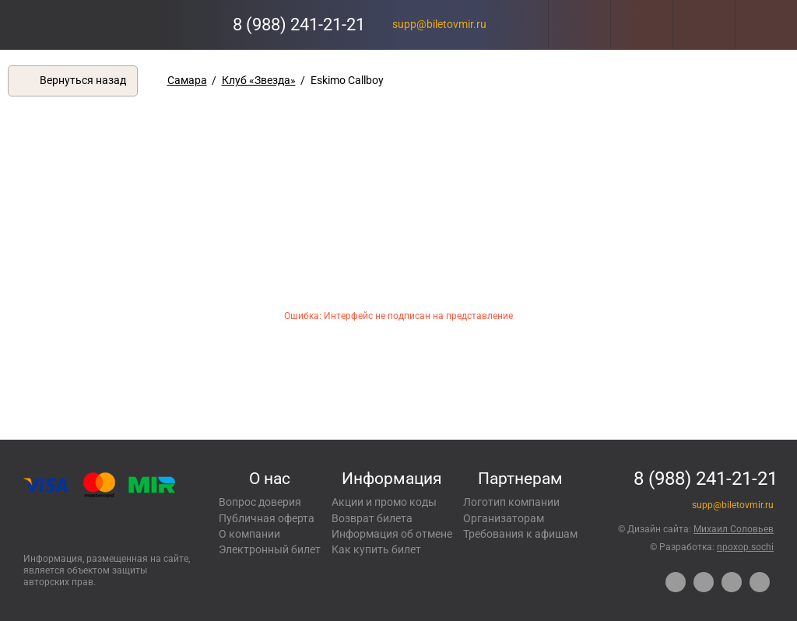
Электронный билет (270, 549)
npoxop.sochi (745, 547)
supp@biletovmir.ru (439, 24)
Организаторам (503, 518)
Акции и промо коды (384, 502)
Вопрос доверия (260, 502)
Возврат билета (372, 518)
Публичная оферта (266, 518)
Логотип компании (511, 502)
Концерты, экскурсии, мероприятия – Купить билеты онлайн (76, 24)
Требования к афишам (520, 534)
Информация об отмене (392, 534)
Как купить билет (376, 549)
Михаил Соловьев (733, 529)
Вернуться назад (83, 80)
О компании (249, 534)
